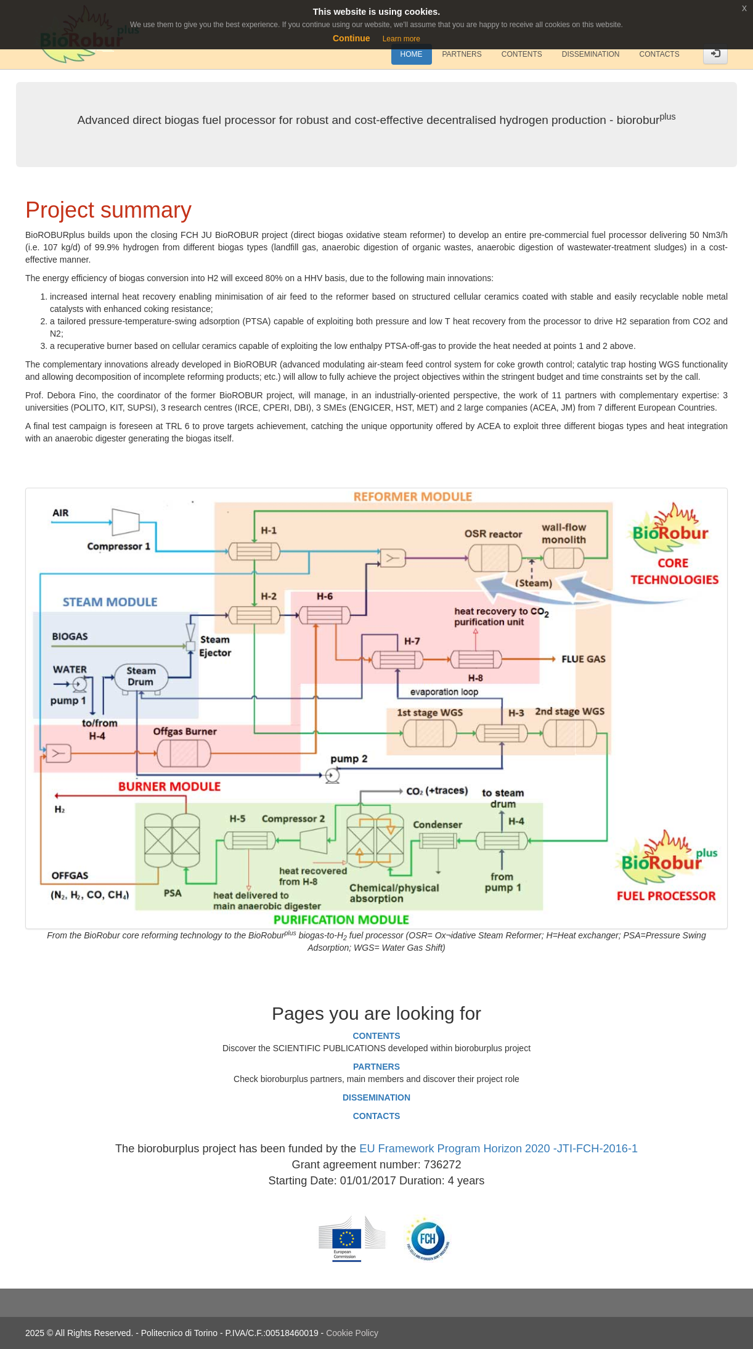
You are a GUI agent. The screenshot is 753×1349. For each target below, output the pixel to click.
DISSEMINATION (376, 1097)
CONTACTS (377, 1116)
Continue (351, 38)
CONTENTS (377, 1036)
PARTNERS (376, 1067)
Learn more (401, 39)
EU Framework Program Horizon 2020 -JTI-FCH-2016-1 (498, 1148)
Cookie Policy (352, 1333)
